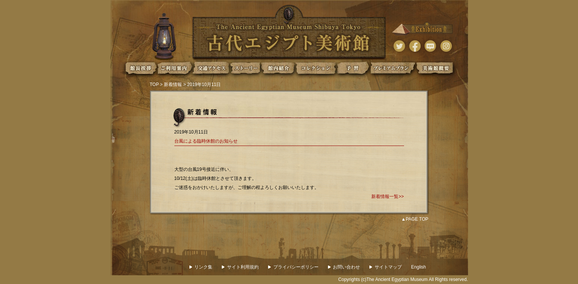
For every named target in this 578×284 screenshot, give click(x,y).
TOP (154, 84)
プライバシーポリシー (293, 267)
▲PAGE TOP (415, 219)
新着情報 (173, 84)
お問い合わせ (344, 267)
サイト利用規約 (240, 267)
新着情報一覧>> (387, 196)
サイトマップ (385, 267)
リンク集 (201, 267)
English (418, 267)
